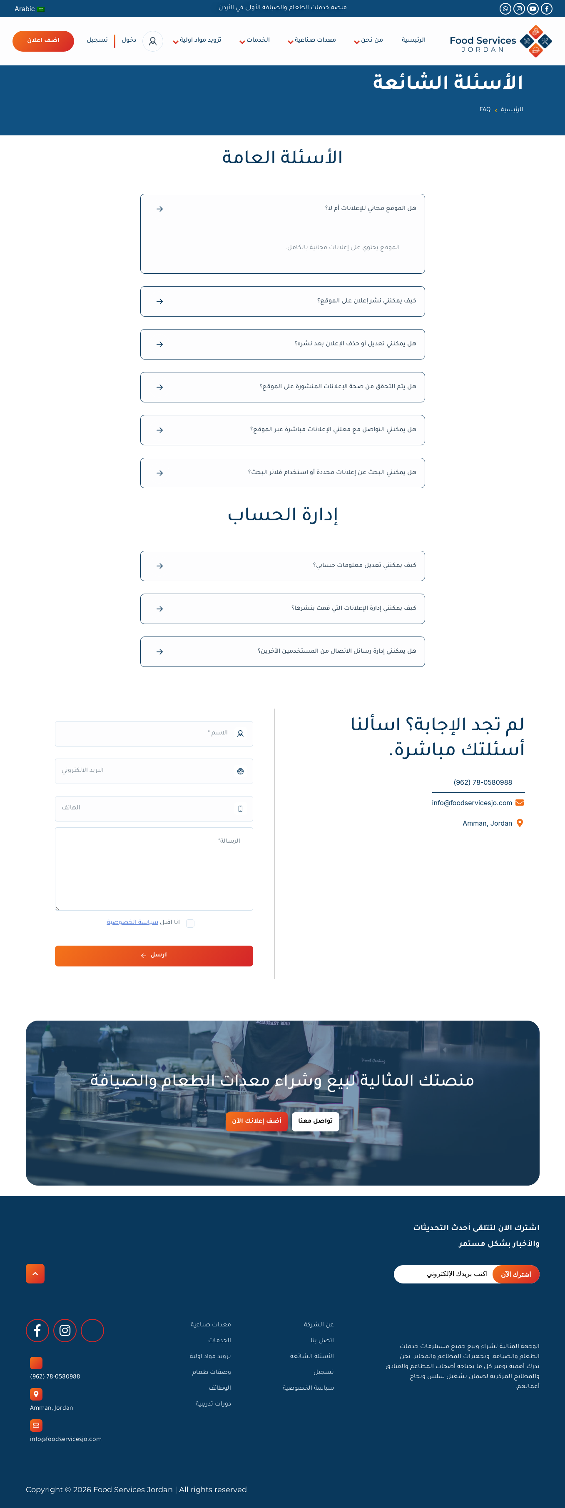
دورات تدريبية (213, 1404)
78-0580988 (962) (55, 1377)
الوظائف (220, 1389)
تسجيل (97, 40)
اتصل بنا (322, 1341)
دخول (129, 40)
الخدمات (258, 40)
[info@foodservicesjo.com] (36, 1425)
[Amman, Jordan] (36, 1394)
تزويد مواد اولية (201, 40)
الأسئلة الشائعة (312, 1357)
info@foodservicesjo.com (66, 1440)
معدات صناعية (315, 40)
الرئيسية (414, 40)
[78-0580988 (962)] (36, 1363)
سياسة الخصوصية (132, 923)
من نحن (372, 40)
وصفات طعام (211, 1373)
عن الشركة (319, 1325)
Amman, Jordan (51, 1409)
